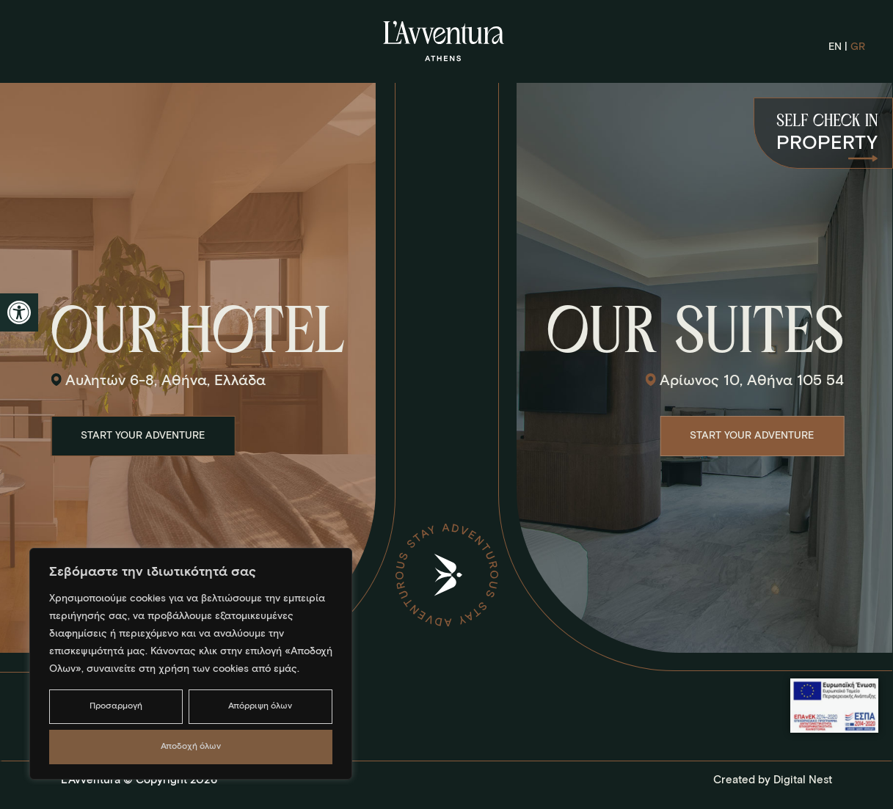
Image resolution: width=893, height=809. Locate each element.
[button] (19, 312)
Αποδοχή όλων (191, 746)
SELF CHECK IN (827, 122)
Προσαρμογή (116, 706)
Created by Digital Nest (772, 780)
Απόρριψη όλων (260, 706)
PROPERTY (827, 143)
